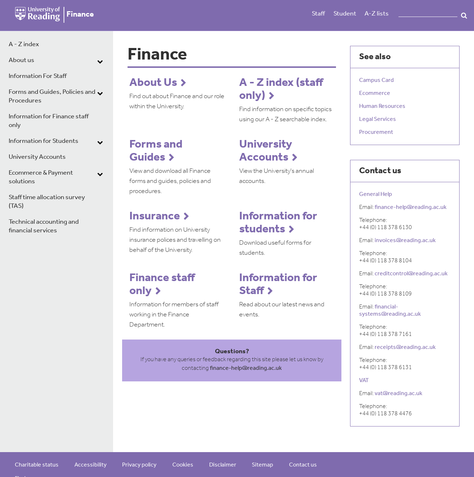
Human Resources (382, 106)
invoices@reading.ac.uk (405, 241)
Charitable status (37, 465)
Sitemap (262, 465)
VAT (364, 381)
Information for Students (43, 141)
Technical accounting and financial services (44, 226)
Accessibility (90, 465)
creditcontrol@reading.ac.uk (411, 274)
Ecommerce (374, 93)
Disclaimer (222, 465)
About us (21, 60)
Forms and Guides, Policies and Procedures (52, 96)
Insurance (154, 216)
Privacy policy (139, 465)
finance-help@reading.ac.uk (246, 368)
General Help (375, 194)
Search (463, 15)
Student (344, 13)
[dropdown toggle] (100, 61)
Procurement (376, 132)
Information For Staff (37, 76)
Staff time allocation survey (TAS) (47, 202)
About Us (153, 83)
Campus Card (376, 80)
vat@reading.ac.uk (398, 394)
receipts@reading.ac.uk (405, 347)
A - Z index (24, 44)
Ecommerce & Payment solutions (41, 177)
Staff (318, 13)
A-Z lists (377, 13)
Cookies (182, 465)
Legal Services (377, 119)
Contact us (303, 465)
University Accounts (37, 157)
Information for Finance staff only (49, 121)
